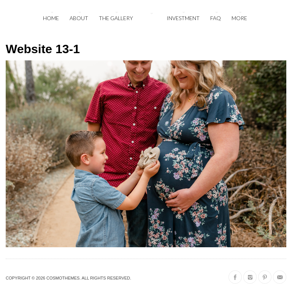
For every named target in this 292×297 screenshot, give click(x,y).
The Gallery (116, 18)
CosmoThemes (62, 278)
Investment (183, 18)
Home (51, 18)
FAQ (215, 18)
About (79, 18)
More (239, 18)
